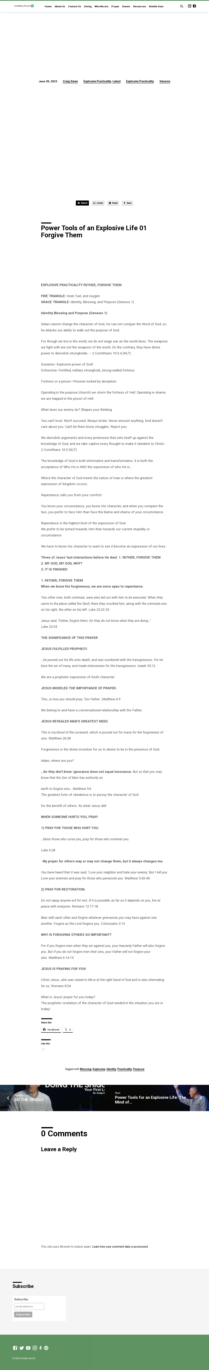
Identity (111, 1070)
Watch (78, 204)
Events (126, 6)
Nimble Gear (156, 6)
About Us (60, 6)
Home (48, 6)
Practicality (124, 1070)
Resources (139, 6)
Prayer (115, 6)
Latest (116, 81)
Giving (88, 6)
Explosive (99, 1070)
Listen (96, 204)
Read (114, 204)
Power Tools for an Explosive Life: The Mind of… (150, 1101)
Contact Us (74, 6)
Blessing (85, 1070)
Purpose (138, 1070)
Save (132, 204)
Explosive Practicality (97, 81)
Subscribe (21, 1299)
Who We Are (101, 6)
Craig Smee (70, 81)
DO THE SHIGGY (29, 1101)
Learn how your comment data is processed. (120, 1248)
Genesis (164, 81)
